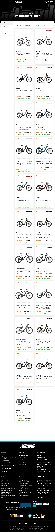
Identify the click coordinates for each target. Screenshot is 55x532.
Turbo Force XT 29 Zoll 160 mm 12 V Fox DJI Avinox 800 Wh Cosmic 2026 (24, 271)
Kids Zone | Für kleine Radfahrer (44, 490)
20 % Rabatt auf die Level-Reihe (44, 480)
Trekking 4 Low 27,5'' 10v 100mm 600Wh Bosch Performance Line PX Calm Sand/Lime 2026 (23, 236)
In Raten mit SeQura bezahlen (44, 459)
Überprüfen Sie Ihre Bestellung (44, 462)
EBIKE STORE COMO (23, 456)
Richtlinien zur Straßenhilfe (43, 461)
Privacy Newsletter (23, 488)
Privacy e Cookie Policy (24, 482)
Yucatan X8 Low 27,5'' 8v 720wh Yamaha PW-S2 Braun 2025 (43, 91)
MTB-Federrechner (41, 469)
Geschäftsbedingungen (6, 490)
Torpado (18, 304)
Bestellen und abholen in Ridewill (9, 488)
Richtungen (6, 460)
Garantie (39, 468)
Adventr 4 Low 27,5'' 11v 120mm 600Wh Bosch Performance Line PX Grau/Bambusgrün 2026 (23, 127)
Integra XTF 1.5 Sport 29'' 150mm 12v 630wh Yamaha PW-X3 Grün (24, 199)
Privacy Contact (23, 487)
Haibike (18, 124)
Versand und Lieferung (6, 487)
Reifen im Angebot (41, 497)
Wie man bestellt (5, 483)
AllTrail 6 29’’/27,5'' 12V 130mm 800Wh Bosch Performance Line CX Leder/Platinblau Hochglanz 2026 (43, 307)
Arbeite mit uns (23, 464)
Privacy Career (22, 490)
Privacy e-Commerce (24, 483)
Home (22, 13)
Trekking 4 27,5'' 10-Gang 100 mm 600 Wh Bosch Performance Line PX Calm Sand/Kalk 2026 (44, 236)
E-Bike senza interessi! (42, 485)
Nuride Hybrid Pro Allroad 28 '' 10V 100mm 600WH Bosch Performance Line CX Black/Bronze (44, 271)
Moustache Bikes (21, 339)
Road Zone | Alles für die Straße (44, 499)
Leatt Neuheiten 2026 (42, 494)
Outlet (38, 495)
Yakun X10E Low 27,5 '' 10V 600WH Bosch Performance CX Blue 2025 (44, 377)
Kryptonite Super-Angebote (43, 492)
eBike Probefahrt (41, 457)
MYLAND (18, 51)
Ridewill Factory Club (24, 457)
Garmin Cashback (41, 488)
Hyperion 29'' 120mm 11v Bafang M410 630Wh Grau (23, 306)
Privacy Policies (23, 480)
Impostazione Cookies (24, 495)
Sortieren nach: (19, 25)
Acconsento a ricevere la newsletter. (19, 508)
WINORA (38, 89)
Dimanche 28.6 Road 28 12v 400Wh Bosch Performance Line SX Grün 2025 (23, 343)
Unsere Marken (22, 462)
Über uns (21, 459)
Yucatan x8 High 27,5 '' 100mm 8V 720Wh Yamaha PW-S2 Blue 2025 (44, 162)
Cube (37, 268)
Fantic (38, 51)
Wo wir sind (22, 461)
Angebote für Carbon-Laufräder (44, 482)
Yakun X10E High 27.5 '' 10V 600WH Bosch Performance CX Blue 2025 (24, 377)
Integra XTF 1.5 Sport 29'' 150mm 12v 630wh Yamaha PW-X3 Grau (24, 91)
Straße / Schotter (7, 30)
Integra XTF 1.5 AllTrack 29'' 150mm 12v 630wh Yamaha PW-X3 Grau (44, 55)
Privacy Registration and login (26, 485)
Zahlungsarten (4, 485)
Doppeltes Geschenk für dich (44, 483)
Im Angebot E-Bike (29, 13)
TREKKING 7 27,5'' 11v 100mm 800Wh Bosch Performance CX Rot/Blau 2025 (43, 200)
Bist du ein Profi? (41, 466)
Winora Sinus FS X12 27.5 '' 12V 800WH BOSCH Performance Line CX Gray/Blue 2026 (24, 414)
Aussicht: (38, 25)
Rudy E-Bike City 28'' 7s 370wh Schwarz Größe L (23, 54)
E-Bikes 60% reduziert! (42, 487)
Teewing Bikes (20, 268)
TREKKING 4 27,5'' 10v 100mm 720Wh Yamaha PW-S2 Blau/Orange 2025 (43, 127)
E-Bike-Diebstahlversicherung (44, 456)
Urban (4, 33)
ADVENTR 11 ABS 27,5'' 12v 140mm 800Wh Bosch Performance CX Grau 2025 (24, 163)
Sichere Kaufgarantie (6, 492)
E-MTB (4, 26)
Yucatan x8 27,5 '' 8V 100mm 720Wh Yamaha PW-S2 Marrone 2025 (43, 343)
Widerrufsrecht (5, 494)
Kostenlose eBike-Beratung (43, 471)
